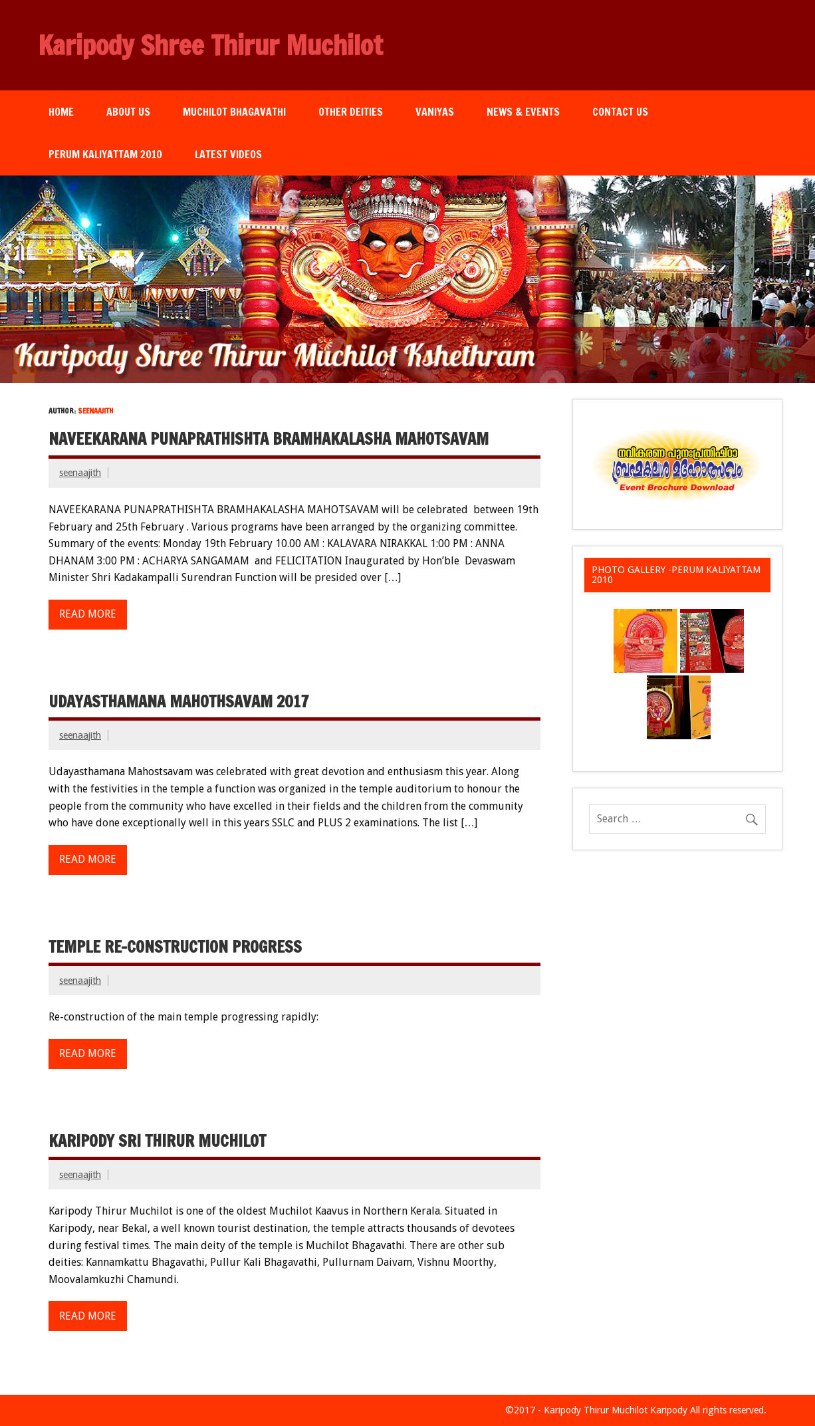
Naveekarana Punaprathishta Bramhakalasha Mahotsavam (269, 438)
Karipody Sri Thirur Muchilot (157, 1140)
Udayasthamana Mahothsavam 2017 (179, 701)
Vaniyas (434, 111)
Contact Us (620, 111)
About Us (128, 111)
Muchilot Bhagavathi (234, 111)
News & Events (523, 111)
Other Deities (350, 111)
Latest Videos (228, 154)
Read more (87, 614)
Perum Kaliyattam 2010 (105, 154)
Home (61, 111)
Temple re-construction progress (175, 946)
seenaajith (80, 472)
